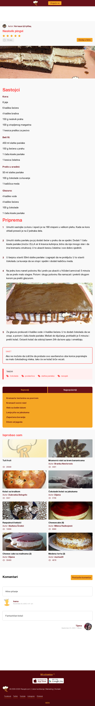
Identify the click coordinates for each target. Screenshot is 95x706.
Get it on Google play (56, 680)
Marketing (49, 689)
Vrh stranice (46, 674)
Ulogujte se (55, 3)
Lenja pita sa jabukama (17, 412)
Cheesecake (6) (70, 516)
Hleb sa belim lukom (16, 407)
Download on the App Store (40, 680)
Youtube (22, 696)
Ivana (15, 601)
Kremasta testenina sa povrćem (22, 398)
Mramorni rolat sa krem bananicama (70, 453)
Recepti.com (5, 689)
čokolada (14, 376)
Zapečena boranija (15, 417)
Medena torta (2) (70, 547)
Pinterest (40, 696)
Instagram (31, 696)
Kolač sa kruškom (25, 484)
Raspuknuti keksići (25, 516)
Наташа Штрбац (22, 26)
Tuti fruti (25, 453)
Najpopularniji (70, 390)
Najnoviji (25, 390)
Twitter (15, 696)
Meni (47, 703)
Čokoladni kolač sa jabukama (70, 484)
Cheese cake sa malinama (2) (25, 547)
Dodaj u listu (85, 40)
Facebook (7, 696)
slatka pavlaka (47, 376)
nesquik (64, 376)
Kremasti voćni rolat (16, 403)
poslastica (30, 376)
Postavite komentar (81, 577)
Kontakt (58, 689)
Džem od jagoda (14, 422)
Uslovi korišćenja (38, 689)
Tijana (79, 625)
